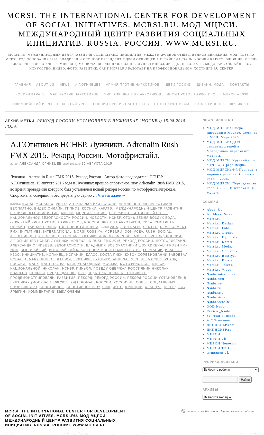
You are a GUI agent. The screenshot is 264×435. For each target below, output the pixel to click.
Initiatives (30, 231)
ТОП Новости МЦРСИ (78, 227)
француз (153, 287)
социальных (163, 282)
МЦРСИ (67, 213)
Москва (110, 264)
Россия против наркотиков (121, 104)
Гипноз (72, 208)
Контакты (239, 84)
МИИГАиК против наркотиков (132, 94)
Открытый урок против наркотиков (46, 222)
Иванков (173, 250)
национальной (25, 268)
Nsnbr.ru (214, 288)
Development (173, 227)
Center (150, 227)
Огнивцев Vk (218, 352)
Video (61, 204)
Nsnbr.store (216, 297)
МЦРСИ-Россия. (91, 213)
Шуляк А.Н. (240, 104)
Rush (150, 231)
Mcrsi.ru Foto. (219, 228)
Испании (75, 254)
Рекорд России (110, 278)
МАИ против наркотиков (74, 94)
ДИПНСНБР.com (221, 325)
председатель (61, 273)
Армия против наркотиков (145, 204)
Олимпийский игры (32, 104)
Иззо (15, 254)
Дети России (179, 84)
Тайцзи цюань (42, 227)
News (64, 84)
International (57, 231)
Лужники (82, 259)
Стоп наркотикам (171, 104)
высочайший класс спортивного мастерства (95, 250)
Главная (23, 84)
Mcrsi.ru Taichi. (220, 265)
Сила (147, 222)
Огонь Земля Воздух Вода (149, 218)
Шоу (181, 287)
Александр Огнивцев (40, 163)
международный (84, 264)
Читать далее (112, 195)
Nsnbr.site (215, 292)
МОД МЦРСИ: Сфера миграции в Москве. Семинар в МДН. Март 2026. (232, 132)
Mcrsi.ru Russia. (220, 260)
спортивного (23, 287)
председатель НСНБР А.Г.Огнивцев (112, 273)
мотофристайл (135, 264)
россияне (124, 282)
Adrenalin (131, 227)
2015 (114, 227)
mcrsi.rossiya (88, 231)
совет (142, 282)
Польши (37, 273)
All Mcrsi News (220, 214)
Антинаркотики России (92, 204)
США (106, 287)
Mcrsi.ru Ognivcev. (223, 251)
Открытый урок (72, 104)
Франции (134, 287)
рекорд (85, 278)
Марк (34, 264)
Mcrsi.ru (44, 204)
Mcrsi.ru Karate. (220, 242)
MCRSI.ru (113, 231)
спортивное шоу (83, 287)
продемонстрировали (32, 278)
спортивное (52, 287)
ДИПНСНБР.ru (219, 329)
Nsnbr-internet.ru (221, 274)
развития (66, 278)
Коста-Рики (111, 254)
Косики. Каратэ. (97, 208)
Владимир (95, 245)
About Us (45, 84)
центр (169, 287)
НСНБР (115, 218)
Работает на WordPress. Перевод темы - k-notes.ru (220, 411)
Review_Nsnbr (219, 311)
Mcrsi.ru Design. (221, 223)
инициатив (33, 254)
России (103, 282)
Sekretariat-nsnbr (221, 316)
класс (92, 254)
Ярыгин (17, 291)
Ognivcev (134, 231)
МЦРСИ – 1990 (235, 94)
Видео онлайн (48, 208)
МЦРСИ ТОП (218, 348)
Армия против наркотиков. (133, 84)
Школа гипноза (209, 104)
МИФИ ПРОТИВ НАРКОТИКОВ (192, 94)
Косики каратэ (30, 94)
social (164, 231)
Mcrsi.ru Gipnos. (221, 232)
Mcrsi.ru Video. (220, 269)
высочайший (34, 250)
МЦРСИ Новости (221, 343)
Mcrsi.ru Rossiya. (221, 256)
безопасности (69, 245)
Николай (51, 268)
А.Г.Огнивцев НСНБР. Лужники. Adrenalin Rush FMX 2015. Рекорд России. (110, 236)
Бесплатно (21, 208)
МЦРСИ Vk (216, 339)
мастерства (53, 264)
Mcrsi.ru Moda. (219, 246)
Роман (87, 282)
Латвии (64, 259)
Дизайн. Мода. (211, 84)
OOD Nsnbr (216, 306)
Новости (98, 218)
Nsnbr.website (218, 302)
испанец (55, 254)
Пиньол (83, 268)
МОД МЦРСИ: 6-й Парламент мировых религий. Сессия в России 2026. (232, 174)
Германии (153, 250)
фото (118, 287)
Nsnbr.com (215, 279)
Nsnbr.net (215, 283)
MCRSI (27, 204)
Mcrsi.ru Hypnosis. (222, 237)
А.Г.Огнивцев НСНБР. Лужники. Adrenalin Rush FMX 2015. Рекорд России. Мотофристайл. (98, 241)
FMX (14, 231)
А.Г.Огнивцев (88, 84)
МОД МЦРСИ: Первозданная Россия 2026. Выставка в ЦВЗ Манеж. (232, 187)
